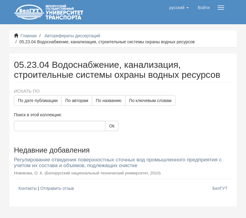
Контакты (27, 188)
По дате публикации (38, 100)
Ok (112, 126)
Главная (29, 35)
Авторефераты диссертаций (72, 35)
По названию (108, 100)
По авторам (76, 100)
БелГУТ (220, 188)
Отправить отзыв (57, 188)
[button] (179, 7)
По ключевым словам (150, 100)
